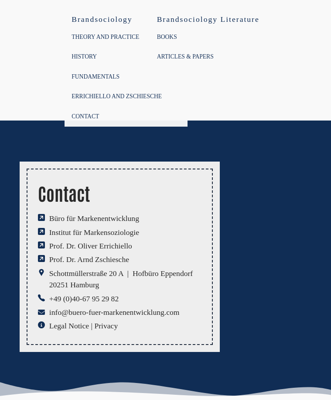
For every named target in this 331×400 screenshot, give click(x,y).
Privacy (106, 325)
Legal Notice (69, 325)
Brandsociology (102, 19)
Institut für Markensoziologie (94, 232)
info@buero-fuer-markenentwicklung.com (114, 312)
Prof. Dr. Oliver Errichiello (90, 245)
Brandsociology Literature (208, 19)
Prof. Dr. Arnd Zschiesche (89, 259)
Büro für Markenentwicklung (94, 218)
